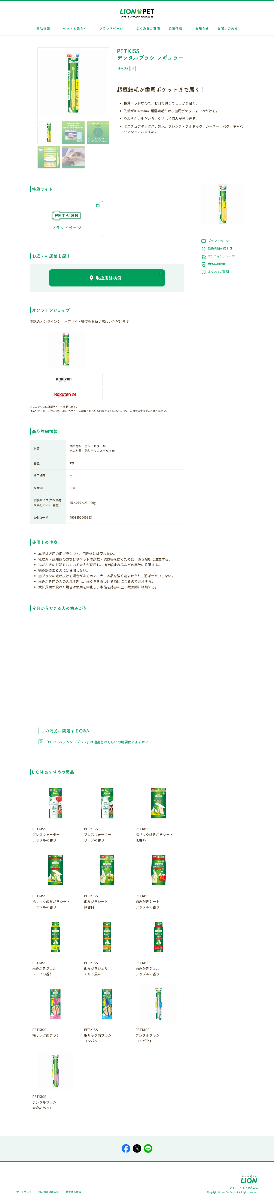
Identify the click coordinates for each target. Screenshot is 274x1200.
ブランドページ (66, 219)
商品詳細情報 (217, 264)
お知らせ (202, 28)
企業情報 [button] (175, 28)
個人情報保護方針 (48, 1192)
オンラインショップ (221, 256)
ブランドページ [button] (111, 28)
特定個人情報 (73, 1192)
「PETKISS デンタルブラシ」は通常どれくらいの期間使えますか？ (96, 741)
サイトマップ (23, 1192)
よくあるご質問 (148, 28)
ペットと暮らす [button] (74, 28)
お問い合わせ (227, 28)
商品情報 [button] (43, 28)
